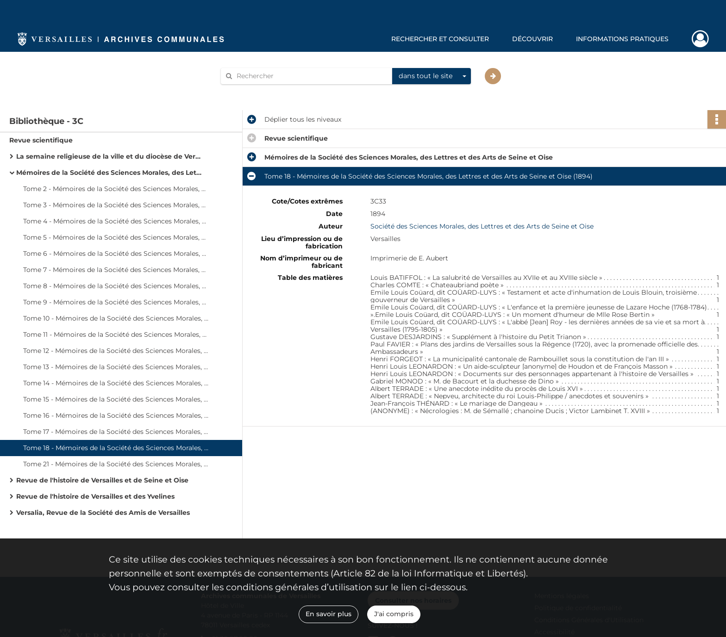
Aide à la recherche (257, 91)
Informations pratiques (622, 39)
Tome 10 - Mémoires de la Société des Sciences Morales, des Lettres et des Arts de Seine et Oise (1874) (115, 318)
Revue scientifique (41, 140)
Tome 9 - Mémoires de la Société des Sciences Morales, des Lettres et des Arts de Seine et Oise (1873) (115, 302)
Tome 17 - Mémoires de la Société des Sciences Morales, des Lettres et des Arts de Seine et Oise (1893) (115, 431)
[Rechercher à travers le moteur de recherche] (311, 76)
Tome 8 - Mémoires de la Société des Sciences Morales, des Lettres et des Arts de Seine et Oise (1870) (115, 286)
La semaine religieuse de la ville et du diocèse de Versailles (108, 156)
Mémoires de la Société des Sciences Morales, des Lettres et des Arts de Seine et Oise (108, 172)
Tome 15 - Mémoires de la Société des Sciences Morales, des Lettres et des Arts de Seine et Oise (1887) (115, 399)
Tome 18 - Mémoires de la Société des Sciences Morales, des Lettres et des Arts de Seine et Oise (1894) (115, 448)
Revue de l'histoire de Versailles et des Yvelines (95, 496)
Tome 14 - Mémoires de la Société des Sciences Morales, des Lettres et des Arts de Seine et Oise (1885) (115, 383)
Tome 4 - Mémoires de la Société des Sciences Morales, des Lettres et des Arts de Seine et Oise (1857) (115, 221)
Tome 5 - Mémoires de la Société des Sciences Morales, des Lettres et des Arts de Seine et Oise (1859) (115, 237)
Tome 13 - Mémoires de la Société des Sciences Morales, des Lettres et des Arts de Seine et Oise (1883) (115, 367)
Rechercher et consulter (440, 39)
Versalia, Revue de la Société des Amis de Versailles (103, 512)
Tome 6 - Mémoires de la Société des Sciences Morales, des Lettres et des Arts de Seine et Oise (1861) (115, 253)
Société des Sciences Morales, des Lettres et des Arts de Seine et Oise (482, 226)
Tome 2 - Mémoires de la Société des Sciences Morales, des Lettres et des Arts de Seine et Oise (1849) (115, 189)
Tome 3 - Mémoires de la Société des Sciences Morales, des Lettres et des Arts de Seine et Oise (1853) (115, 205)
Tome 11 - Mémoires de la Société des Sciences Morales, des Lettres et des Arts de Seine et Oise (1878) (115, 334)
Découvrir (532, 39)
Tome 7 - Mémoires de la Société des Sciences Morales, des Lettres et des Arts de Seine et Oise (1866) (115, 270)
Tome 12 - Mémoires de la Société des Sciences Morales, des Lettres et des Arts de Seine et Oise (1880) (115, 350)
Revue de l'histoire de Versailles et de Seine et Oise (102, 480)
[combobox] (431, 76)
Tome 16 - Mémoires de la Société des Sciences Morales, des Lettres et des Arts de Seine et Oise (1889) (115, 415)
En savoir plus (328, 614)
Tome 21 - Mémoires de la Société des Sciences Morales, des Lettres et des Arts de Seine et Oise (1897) (115, 464)
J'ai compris (393, 614)
